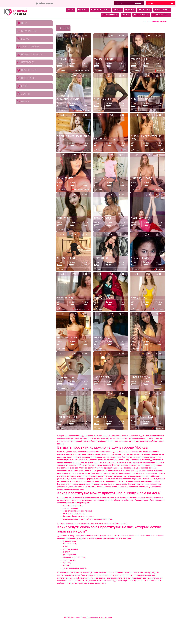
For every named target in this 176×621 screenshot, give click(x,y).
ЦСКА (125, 70)
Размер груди (162, 10)
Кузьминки (160, 269)
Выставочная (159, 190)
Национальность (100, 10)
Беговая (87, 388)
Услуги (130, 10)
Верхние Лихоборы (83, 110)
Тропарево (160, 70)
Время (117, 10)
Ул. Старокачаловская (82, 190)
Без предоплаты (161, 15)
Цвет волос (144, 10)
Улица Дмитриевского (82, 309)
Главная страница (150, 21)
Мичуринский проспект (81, 70)
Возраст (83, 10)
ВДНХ (162, 150)
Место (126, 15)
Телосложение (110, 15)
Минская (87, 150)
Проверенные (141, 15)
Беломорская (159, 428)
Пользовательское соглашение (99, 618)
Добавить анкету (44, 3)
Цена (70, 10)
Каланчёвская (159, 309)
